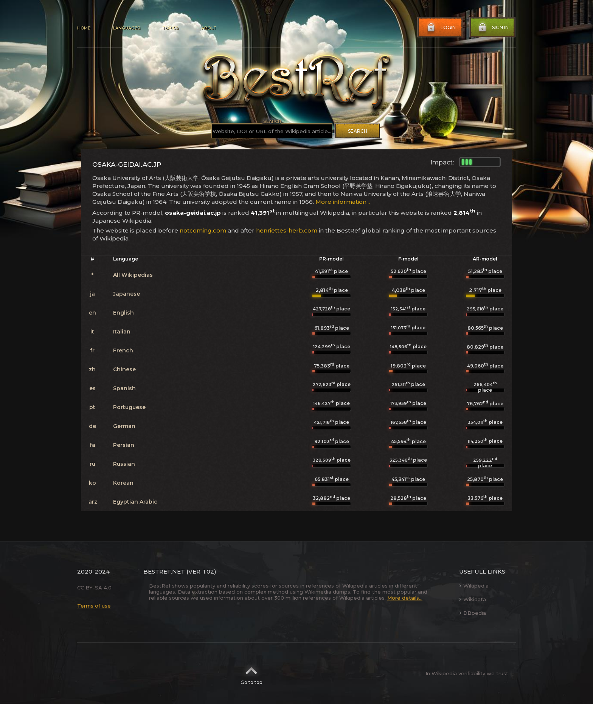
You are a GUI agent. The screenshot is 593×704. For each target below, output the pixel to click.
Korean (123, 482)
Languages (126, 28)
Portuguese (129, 407)
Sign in (493, 27)
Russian (124, 464)
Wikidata (472, 599)
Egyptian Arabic (135, 501)
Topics (171, 28)
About (208, 28)
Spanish (124, 388)
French (123, 350)
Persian (123, 445)
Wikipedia (474, 586)
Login (440, 27)
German (124, 426)
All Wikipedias (133, 274)
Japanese (126, 293)
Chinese (124, 369)
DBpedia (472, 613)
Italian (121, 331)
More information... (342, 201)
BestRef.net (164, 571)
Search (357, 131)
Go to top (251, 673)
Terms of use (94, 606)
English (123, 312)
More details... (404, 598)
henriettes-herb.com (286, 230)
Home (83, 28)
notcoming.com (203, 230)
